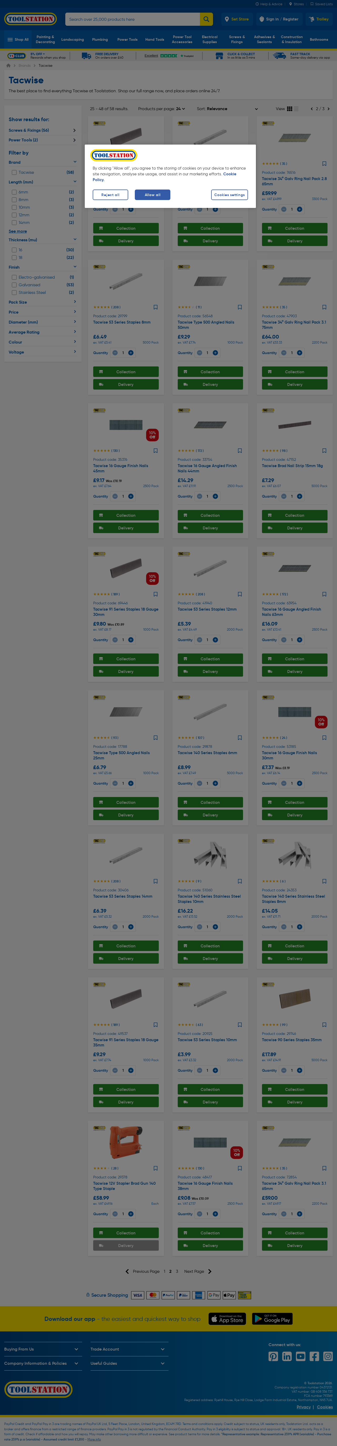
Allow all (152, 194)
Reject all (110, 194)
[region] (170, 176)
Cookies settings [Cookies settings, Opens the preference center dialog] (229, 194)
